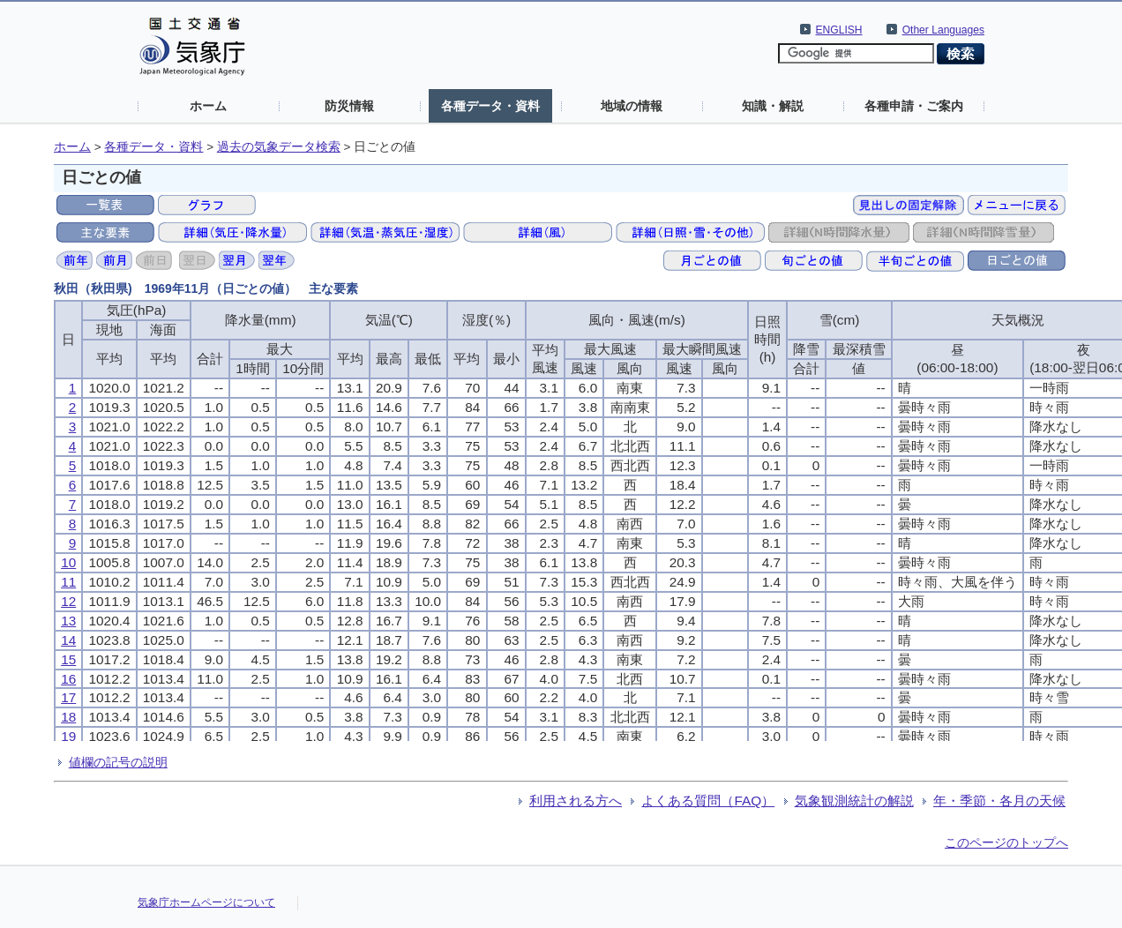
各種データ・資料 (490, 106)
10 (68, 562)
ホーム (208, 106)
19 (68, 736)
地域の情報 (631, 106)
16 (68, 678)
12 (68, 601)
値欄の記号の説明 (118, 762)
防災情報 (349, 106)
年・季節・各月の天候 (999, 800)
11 (68, 581)
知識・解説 (773, 106)
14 (68, 639)
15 (68, 659)
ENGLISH (839, 30)
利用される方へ (575, 800)
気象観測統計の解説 (854, 800)
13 (68, 620)
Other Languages (943, 30)
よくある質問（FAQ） (707, 800)
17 (68, 697)
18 (68, 716)
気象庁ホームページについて (206, 902)
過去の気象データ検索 (278, 146)
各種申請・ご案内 (913, 106)
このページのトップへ (1006, 842)
